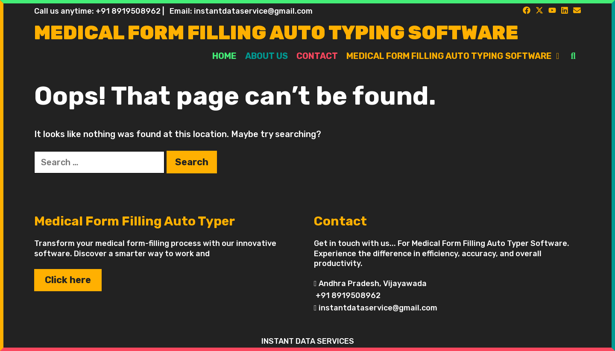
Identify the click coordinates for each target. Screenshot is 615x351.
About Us (266, 56)
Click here (68, 280)
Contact (317, 56)
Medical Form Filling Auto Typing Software (276, 32)
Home (224, 56)
